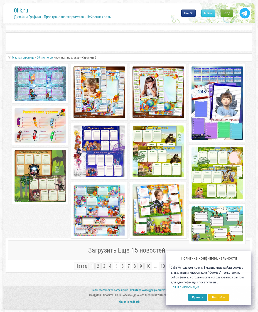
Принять (197, 297)
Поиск (188, 13)
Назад (81, 266)
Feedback (134, 302)
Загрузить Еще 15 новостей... (129, 250)
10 (148, 266)
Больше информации (185, 287)
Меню (208, 13)
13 (162, 266)
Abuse (122, 302)
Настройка (218, 297)
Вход (227, 13)
